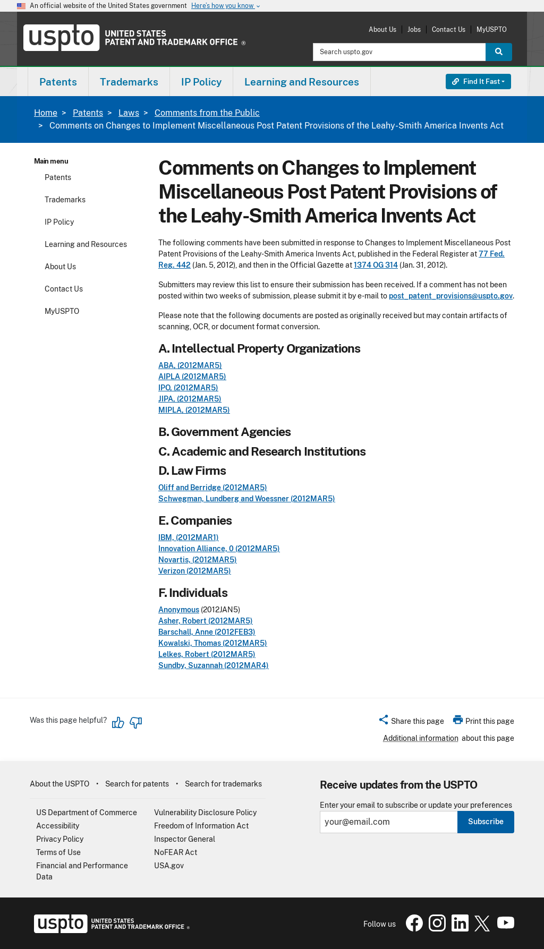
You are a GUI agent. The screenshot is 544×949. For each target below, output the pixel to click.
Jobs (414, 29)
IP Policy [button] (201, 82)
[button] (411, 723)
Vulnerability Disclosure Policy (205, 812)
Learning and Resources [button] (301, 82)
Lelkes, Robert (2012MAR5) (207, 654)
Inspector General (184, 839)
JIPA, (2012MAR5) (190, 399)
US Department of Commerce (86, 812)
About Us (382, 29)
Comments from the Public (207, 113)
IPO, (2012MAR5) (188, 387)
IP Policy (59, 222)
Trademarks (65, 199)
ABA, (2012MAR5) (190, 365)
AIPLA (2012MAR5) (192, 376)
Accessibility (57, 826)
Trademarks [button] (129, 82)
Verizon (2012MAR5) (194, 571)
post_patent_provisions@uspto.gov (451, 296)
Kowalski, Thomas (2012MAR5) (212, 643)
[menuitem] (58, 81)
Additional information (420, 738)
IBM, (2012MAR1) (188, 537)
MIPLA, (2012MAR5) (194, 410)
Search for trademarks (223, 784)
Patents (88, 113)
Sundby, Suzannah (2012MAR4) (213, 665)
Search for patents (137, 784)
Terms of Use (58, 852)
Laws (128, 113)
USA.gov (169, 865)
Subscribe (486, 821)
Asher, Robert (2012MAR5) (205, 621)
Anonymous (178, 609)
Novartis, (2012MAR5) (197, 559)
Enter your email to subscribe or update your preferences (416, 805)
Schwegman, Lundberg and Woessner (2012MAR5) (246, 498)
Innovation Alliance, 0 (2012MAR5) (219, 548)
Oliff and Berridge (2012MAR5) (212, 487)
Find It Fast (476, 82)
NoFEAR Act (175, 852)
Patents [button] (58, 82)
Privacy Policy (59, 839)
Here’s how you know (226, 6)
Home (45, 113)
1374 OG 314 (376, 265)
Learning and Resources (86, 244)
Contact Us (448, 29)
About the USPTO (59, 784)
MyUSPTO (492, 29)
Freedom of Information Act (201, 826)
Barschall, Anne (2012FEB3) (207, 632)
